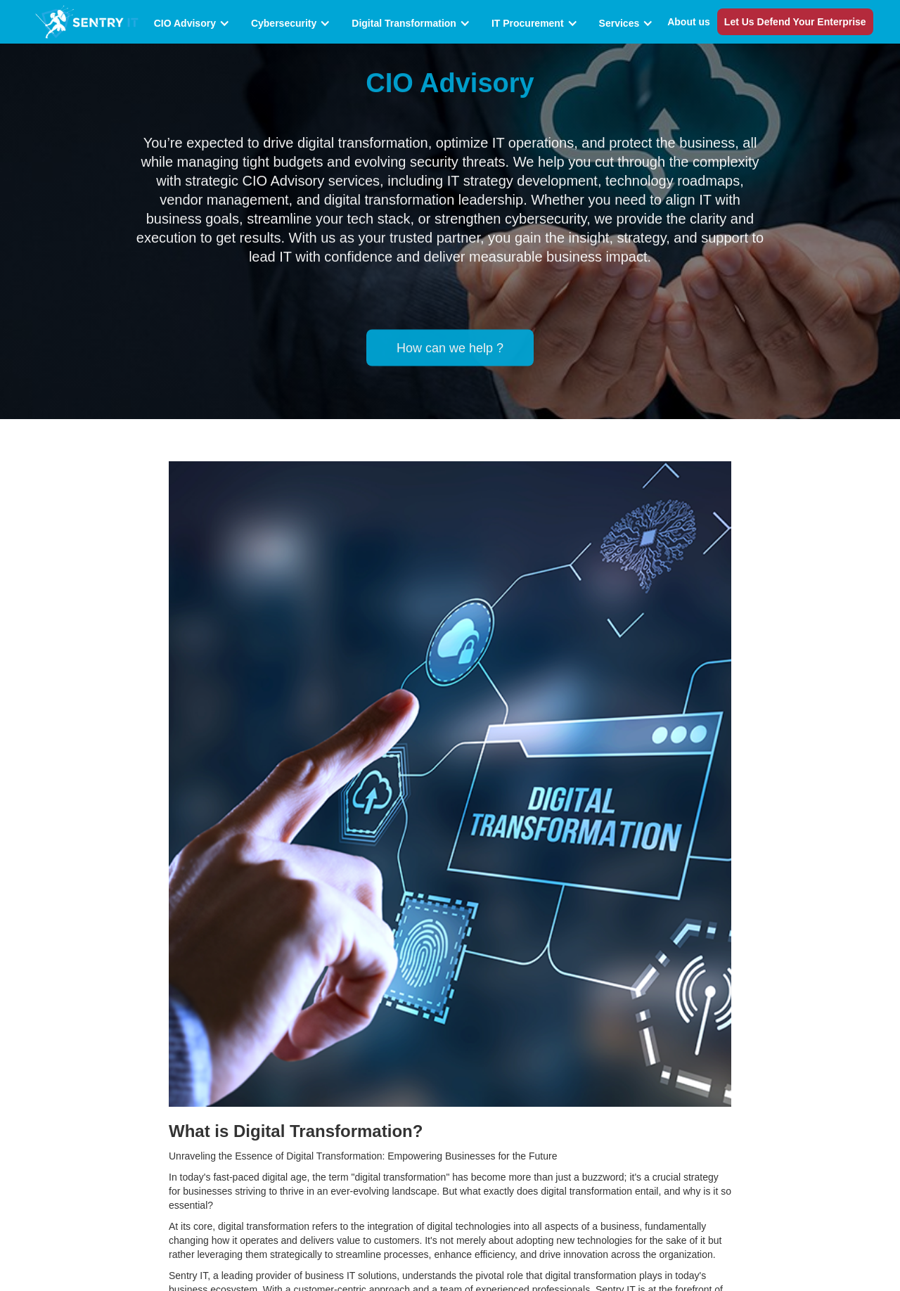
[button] (195, 23)
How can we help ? (450, 345)
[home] (86, 21)
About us (688, 21)
